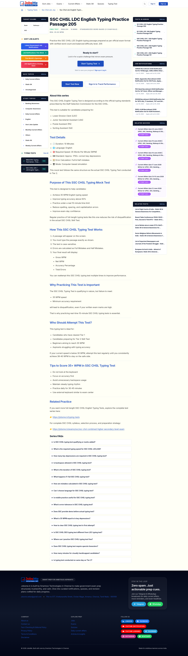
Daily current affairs (79, 631)
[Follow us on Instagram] (128, 636)
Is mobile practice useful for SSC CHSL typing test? (74, 498)
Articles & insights (78, 634)
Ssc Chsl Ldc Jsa (48, 10)
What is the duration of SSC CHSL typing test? (72, 470)
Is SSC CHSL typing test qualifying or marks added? (74, 442)
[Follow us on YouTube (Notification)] (133, 626)
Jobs (73, 621)
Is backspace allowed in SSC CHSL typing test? (73, 463)
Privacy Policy (26, 631)
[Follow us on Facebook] (142, 621)
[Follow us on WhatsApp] (144, 636)
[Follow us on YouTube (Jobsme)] (131, 631)
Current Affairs (75, 4)
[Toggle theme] (144, 3)
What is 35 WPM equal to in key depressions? (72, 518)
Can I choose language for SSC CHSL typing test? (74, 491)
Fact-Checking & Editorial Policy (33, 627)
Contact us (25, 624)
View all (162, 63)
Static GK (90, 4)
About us (24, 621)
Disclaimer (25, 637)
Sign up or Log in (100, 70)
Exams (60, 4)
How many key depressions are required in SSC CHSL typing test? (80, 456)
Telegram (139, 604)
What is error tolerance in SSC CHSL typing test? (73, 505)
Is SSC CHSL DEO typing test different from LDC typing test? (78, 532)
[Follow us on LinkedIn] (127, 621)
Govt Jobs (47, 4)
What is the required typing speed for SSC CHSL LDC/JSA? (77, 449)
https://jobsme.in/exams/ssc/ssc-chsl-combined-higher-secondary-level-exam (88, 429)
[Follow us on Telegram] (150, 631)
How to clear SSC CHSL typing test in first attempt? (74, 525)
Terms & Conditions (29, 634)
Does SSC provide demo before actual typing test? (74, 511)
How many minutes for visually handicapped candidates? (77, 553)
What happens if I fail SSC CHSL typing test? (71, 477)
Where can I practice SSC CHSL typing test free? (73, 539)
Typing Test (112, 4)
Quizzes (101, 4)
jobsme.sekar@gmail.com (31, 597)
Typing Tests (32, 10)
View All (43, 19)
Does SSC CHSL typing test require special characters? (76, 546)
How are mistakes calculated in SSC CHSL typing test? (75, 484)
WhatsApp (155, 604)
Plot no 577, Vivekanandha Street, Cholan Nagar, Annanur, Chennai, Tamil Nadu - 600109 (81, 597)
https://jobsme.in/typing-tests (66, 417)
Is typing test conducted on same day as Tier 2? (73, 560)
